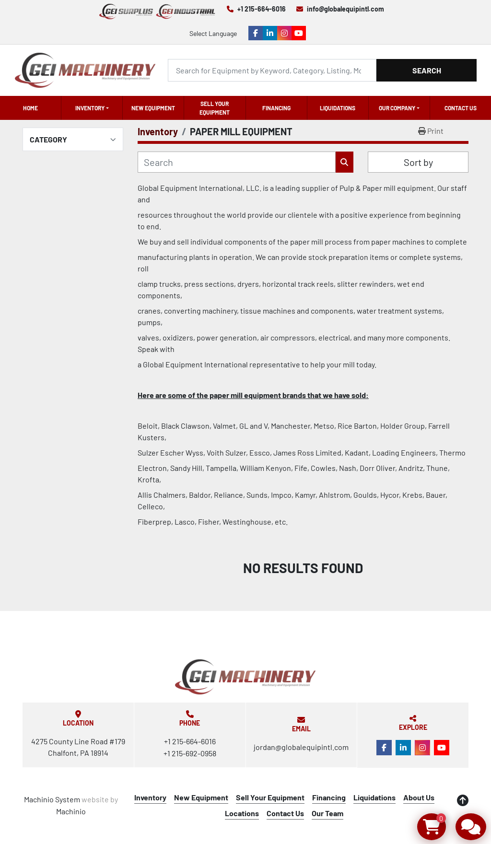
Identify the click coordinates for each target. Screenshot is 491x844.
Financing (276, 108)
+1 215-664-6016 (261, 9)
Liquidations (337, 108)
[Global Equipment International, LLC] (245, 677)
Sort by (418, 162)
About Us (418, 797)
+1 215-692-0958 (190, 753)
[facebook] (255, 33)
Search (426, 70)
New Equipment (153, 108)
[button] (91, 108)
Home (30, 108)
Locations (242, 813)
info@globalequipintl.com (345, 9)
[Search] (272, 70)
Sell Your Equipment (214, 108)
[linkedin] (270, 33)
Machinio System (52, 799)
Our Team (327, 813)
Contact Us (460, 108)
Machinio (71, 811)
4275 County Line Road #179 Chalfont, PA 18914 (78, 747)
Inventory (90, 108)
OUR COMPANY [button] (397, 108)
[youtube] (299, 33)
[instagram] (284, 33)
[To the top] (462, 800)
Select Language (213, 33)
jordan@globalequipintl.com (301, 746)
